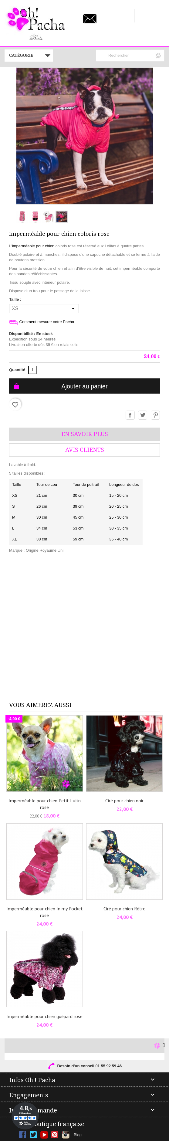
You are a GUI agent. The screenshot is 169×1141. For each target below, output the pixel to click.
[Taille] (44, 308)
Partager (130, 415)
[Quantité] (32, 370)
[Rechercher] (130, 55)
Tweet (142, 415)
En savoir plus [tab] (84, 434)
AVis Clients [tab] (84, 449)
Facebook (22, 1135)
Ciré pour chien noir (124, 800)
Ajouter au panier (84, 386)
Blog (78, 1135)
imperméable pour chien (33, 246)
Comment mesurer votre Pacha (41, 322)
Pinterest (155, 415)
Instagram (65, 1135)
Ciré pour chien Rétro (124, 909)
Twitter (33, 1135)
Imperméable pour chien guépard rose (44, 1016)
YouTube (44, 1135)
